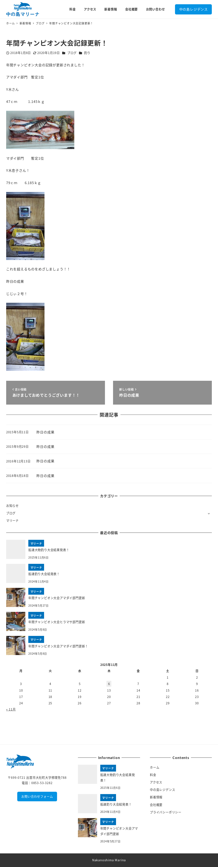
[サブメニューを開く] (209, 513)
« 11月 (11, 709)
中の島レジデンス (193, 9)
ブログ (72, 53)
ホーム (154, 767)
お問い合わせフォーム (37, 796)
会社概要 (156, 805)
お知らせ (12, 505)
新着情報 (156, 797)
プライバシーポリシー (165, 812)
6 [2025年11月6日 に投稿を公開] (109, 684)
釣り (87, 53)
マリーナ (12, 520)
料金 (153, 775)
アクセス (156, 782)
